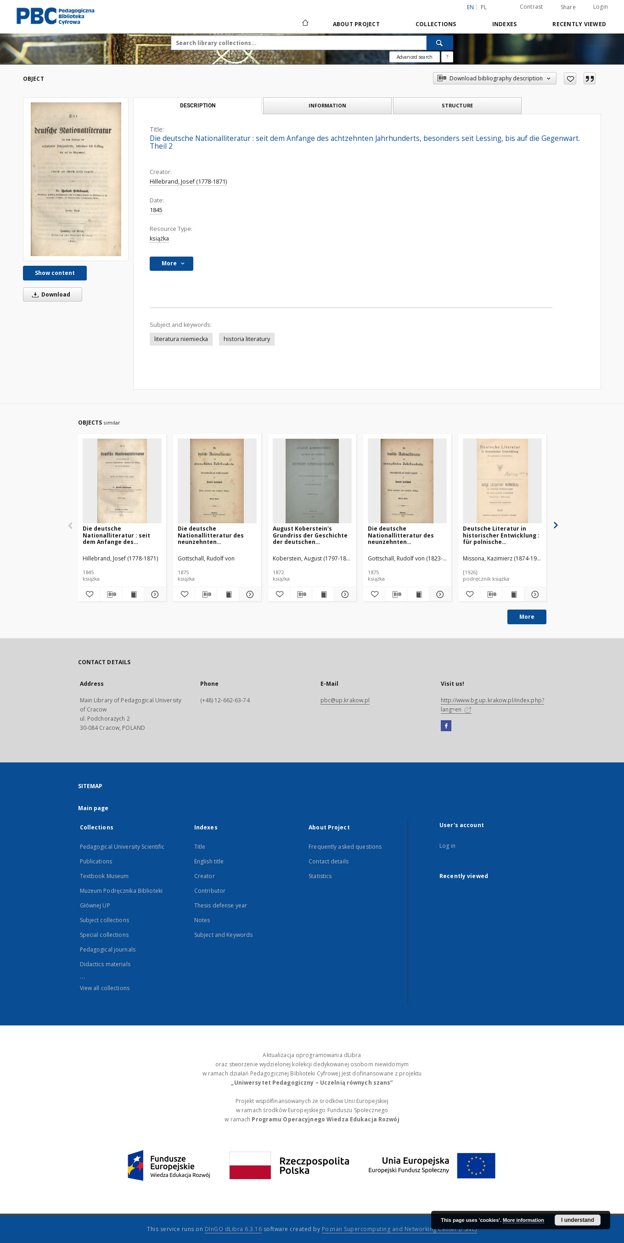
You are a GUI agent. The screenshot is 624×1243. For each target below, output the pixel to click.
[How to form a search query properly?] (447, 56)
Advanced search (415, 57)
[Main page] (304, 24)
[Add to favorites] (570, 78)
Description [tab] (197, 105)
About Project (356, 24)
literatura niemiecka (181, 339)
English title (209, 861)
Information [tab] (327, 105)
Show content (55, 273)
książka (159, 238)
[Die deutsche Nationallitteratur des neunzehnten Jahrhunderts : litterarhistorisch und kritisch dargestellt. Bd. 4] (407, 481)
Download (49, 294)
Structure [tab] (457, 105)
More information (523, 1220)
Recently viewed (579, 24)
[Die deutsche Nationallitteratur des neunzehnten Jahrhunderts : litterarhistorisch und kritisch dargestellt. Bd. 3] (217, 481)
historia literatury (247, 339)
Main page (93, 808)
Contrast (531, 7)
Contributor (209, 891)
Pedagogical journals (107, 949)
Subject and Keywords (223, 935)
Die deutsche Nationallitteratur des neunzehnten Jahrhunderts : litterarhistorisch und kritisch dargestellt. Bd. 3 (215, 535)
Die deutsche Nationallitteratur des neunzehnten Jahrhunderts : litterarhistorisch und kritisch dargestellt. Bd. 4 (405, 535)
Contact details (329, 861)
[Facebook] (446, 726)
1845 (156, 210)
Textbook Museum (104, 876)
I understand (577, 1220)
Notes (202, 920)
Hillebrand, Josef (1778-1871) (188, 181)
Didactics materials (105, 964)
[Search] (440, 42)
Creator (204, 876)
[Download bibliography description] (111, 594)
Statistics (320, 876)
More (526, 617)
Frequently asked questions (345, 847)
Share (568, 7)
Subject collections (104, 920)
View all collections (104, 988)
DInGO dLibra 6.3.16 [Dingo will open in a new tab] (233, 1229)
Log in (447, 846)
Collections (436, 24)
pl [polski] (484, 7)
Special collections (104, 935)
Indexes (504, 24)
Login (600, 7)
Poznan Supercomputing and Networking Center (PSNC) (399, 1229)
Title (200, 847)
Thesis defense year (220, 905)
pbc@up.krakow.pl (345, 700)
